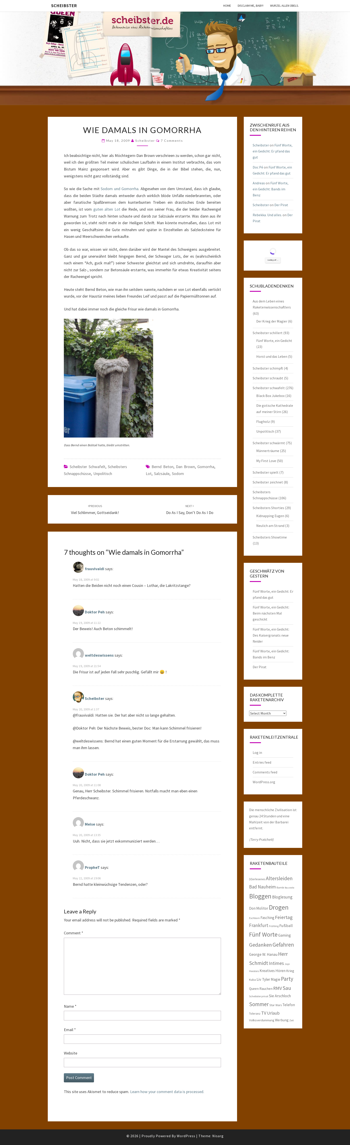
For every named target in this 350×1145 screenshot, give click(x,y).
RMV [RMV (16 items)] (277, 988)
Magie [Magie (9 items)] (275, 979)
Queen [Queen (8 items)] (254, 988)
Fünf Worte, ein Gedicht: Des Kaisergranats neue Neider (271, 635)
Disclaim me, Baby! (250, 6)
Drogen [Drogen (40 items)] (279, 907)
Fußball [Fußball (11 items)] (286, 925)
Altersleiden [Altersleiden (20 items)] (279, 878)
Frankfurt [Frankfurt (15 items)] (258, 925)
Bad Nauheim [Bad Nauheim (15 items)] (262, 887)
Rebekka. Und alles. (267, 215)
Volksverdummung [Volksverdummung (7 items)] (261, 1020)
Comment (73, 932)
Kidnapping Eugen (270, 516)
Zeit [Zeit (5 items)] (291, 1020)
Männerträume (267, 450)
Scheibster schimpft (268, 368)
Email (70, 1029)
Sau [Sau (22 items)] (287, 988)
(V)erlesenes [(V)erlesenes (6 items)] (257, 879)
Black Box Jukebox (270, 395)
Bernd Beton (162, 466)
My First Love (266, 460)
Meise (90, 824)
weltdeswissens (99, 655)
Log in (257, 752)
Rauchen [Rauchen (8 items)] (266, 988)
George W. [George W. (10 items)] (257, 954)
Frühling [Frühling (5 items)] (274, 926)
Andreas (259, 183)
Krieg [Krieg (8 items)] (290, 970)
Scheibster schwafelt (87, 466)
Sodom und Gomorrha (119, 188)
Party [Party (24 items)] (287, 978)
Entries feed (262, 762)
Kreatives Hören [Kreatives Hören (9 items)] (272, 970)
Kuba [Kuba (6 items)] (252, 980)
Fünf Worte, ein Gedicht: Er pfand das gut (272, 151)
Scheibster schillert (268, 333)
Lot (149, 473)
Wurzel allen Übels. (284, 6)
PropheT (92, 867)
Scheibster (64, 5)
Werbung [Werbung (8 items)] (282, 1020)
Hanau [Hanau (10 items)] (272, 954)
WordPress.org (264, 782)
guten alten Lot (106, 209)
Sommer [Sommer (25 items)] (259, 1004)
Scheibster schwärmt (269, 443)
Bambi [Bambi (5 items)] (280, 887)
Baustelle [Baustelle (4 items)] (289, 887)
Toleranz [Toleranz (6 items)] (254, 1013)
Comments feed (265, 772)
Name (70, 1006)
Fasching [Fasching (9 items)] (267, 917)
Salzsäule (161, 473)
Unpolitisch (102, 473)
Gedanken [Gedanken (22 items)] (260, 944)
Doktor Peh (95, 612)
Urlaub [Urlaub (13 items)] (273, 1013)
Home (227, 6)
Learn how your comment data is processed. (167, 1091)
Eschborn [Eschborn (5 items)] (254, 918)
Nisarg (218, 1136)
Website (70, 1053)
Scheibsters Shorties (268, 508)
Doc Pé (258, 167)
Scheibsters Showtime (270, 537)
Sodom (178, 473)
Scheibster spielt (266, 472)
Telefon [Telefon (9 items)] (288, 1004)
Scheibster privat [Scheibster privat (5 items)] (258, 996)
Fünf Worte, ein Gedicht (274, 340)
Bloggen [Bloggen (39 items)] (260, 896)
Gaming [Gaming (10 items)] (284, 935)
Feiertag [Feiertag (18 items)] (284, 917)
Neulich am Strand (270, 525)
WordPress (186, 1136)
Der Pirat (281, 205)
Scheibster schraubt (268, 378)
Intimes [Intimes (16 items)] (276, 963)
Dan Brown (185, 466)
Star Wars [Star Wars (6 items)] (275, 1005)
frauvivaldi (94, 568)
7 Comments (172, 140)
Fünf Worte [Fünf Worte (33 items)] (263, 934)
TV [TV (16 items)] (263, 1013)
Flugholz (263, 421)
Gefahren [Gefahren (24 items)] (283, 944)
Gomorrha (205, 466)
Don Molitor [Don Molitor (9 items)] (258, 908)
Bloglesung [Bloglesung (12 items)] (282, 897)
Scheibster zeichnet (268, 482)
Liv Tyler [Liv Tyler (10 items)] (263, 979)
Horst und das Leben (271, 356)
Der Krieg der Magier (271, 321)
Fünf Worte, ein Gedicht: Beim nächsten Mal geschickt (271, 613)
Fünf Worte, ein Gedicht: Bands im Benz (270, 189)
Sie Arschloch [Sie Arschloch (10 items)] (280, 995)
